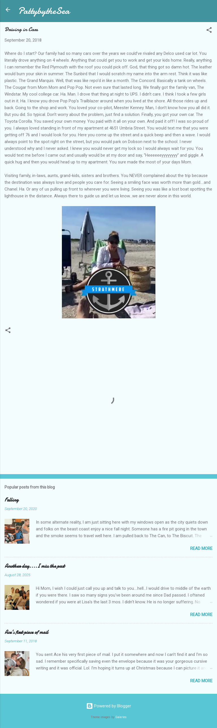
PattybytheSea (44, 11)
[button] (209, 31)
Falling (11, 500)
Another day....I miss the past (35, 566)
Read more (201, 548)
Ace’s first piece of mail (26, 632)
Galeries (121, 717)
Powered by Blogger (108, 705)
